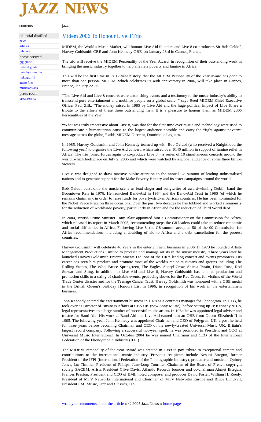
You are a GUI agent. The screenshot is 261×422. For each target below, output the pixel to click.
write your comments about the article (93, 403)
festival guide (28, 67)
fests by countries (31, 72)
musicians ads (29, 88)
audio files (26, 82)
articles (24, 46)
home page (172, 403)
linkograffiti (27, 77)
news (23, 40)
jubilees (25, 51)
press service (28, 98)
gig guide (26, 62)
